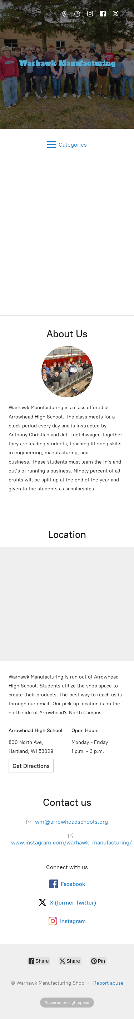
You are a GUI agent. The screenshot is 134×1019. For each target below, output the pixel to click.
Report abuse (108, 983)
